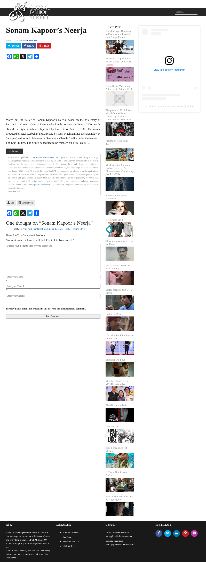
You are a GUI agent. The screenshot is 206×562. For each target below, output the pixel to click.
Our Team (67, 537)
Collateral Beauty (114, 314)
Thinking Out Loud (115, 359)
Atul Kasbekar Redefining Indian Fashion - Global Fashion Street (54, 229)
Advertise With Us (71, 541)
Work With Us (69, 546)
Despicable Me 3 (114, 219)
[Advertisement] (169, 204)
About (9, 524)
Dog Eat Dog (112, 426)
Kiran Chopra (32, 40)
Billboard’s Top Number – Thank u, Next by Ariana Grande (119, 61)
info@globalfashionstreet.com (119, 536)
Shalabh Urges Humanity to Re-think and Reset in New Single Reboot (118, 34)
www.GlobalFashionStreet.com (45, 157)
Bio (12, 202)
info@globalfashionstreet (39, 184)
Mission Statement (71, 532)
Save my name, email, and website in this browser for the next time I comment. (46, 308)
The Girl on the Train (116, 405)
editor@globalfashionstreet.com (120, 544)
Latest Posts (27, 202)
